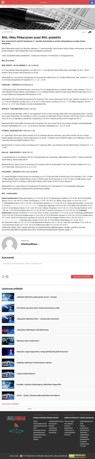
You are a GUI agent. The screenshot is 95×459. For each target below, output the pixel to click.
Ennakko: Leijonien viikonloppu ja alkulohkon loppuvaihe (39, 384)
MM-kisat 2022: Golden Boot (28, 341)
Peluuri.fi (67, 435)
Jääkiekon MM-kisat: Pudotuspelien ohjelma (34, 363)
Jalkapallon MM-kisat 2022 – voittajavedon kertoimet (38, 319)
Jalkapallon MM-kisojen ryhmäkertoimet (33, 330)
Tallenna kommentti (82, 276)
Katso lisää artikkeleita (10, 404)
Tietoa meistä (69, 421)
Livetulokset (84, 428)
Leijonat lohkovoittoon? (26, 374)
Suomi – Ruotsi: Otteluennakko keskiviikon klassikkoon (38, 395)
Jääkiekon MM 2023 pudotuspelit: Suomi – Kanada (37, 297)
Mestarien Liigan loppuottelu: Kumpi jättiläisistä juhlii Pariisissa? (42, 352)
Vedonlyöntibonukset (56, 421)
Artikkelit (9, 6)
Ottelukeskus (84, 430)
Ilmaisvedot (53, 424)
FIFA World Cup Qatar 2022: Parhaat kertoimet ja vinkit (38, 308)
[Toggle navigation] (3, 2)
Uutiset (82, 426)
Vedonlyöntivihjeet (39, 435)
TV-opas (83, 446)
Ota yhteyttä (68, 424)
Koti (3, 6)
